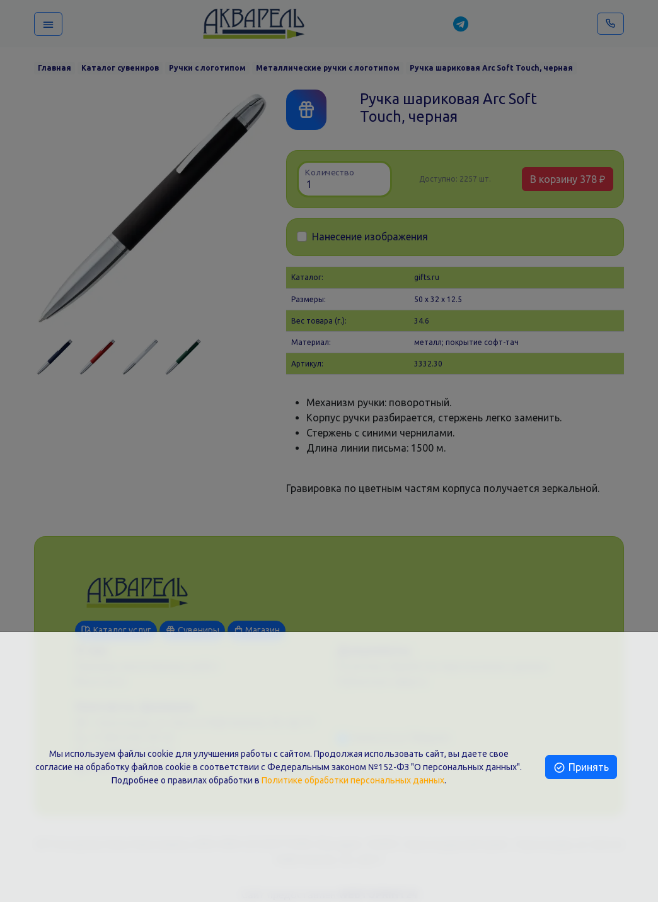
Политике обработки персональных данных (353, 780)
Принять (580, 767)
